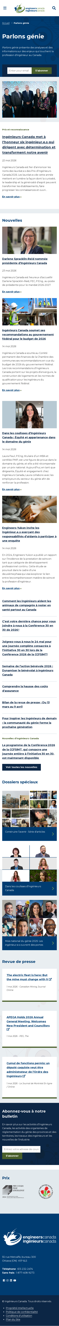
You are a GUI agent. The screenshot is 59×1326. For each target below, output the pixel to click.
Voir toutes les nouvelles (21, 767)
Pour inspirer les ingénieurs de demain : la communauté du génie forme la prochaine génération (29, 723)
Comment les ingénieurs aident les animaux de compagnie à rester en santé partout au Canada (26, 605)
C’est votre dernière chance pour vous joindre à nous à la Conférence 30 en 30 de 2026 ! (29, 626)
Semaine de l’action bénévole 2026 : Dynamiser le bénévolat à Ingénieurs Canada (27, 671)
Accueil (6, 23)
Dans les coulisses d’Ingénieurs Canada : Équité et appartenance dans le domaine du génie (28, 437)
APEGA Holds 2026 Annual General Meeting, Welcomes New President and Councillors (28, 1021)
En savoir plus (11, 196)
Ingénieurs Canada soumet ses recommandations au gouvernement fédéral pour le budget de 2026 (28, 335)
